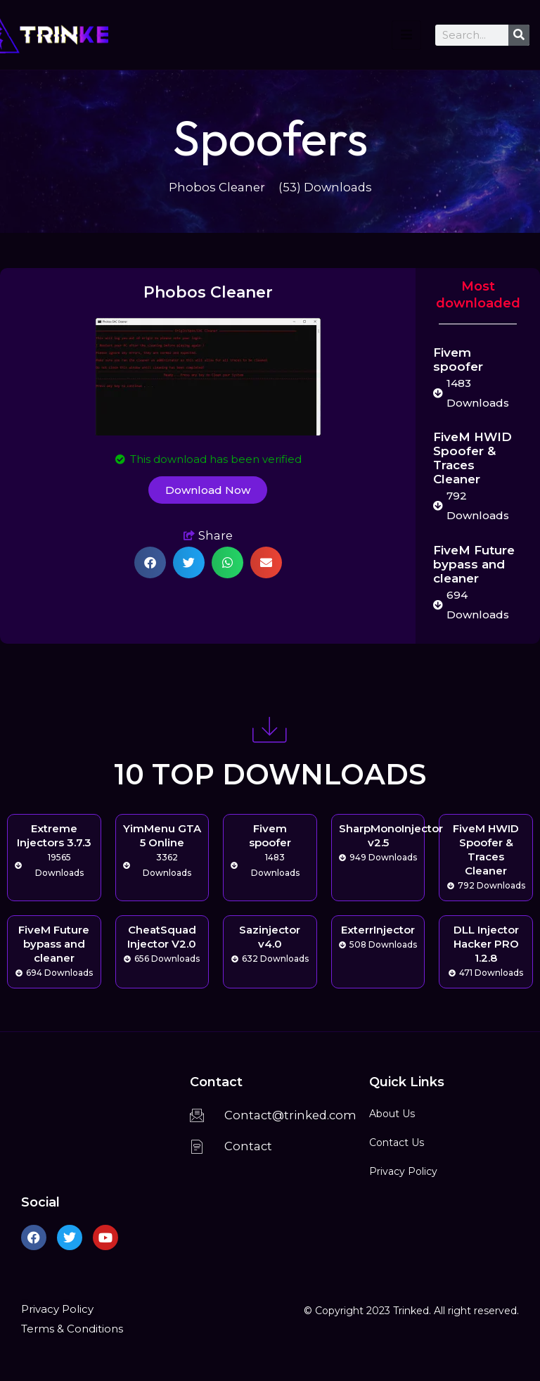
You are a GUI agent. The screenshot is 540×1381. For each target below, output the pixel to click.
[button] (150, 562)
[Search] (518, 35)
